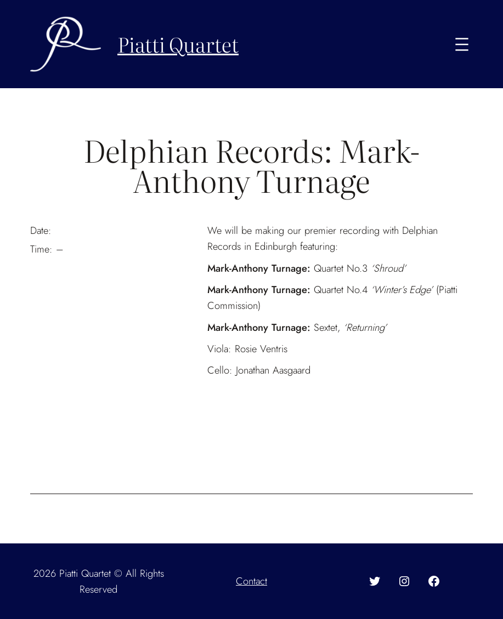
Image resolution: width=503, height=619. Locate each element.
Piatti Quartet (178, 44)
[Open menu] (462, 44)
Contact (251, 581)
